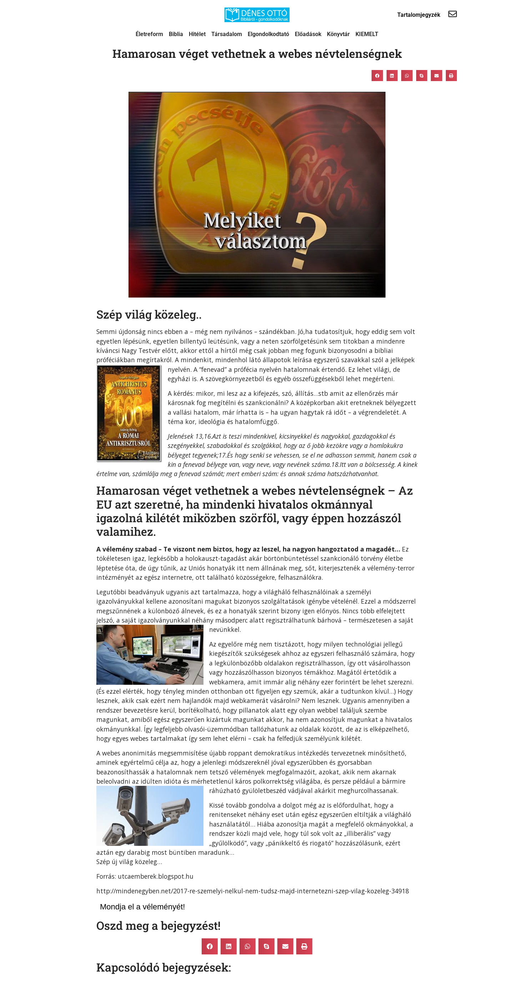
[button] (377, 75)
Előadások (308, 34)
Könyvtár (338, 34)
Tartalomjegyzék (418, 14)
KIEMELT (367, 34)
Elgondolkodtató (268, 34)
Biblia (176, 34)
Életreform (149, 34)
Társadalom (226, 34)
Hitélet (197, 34)
